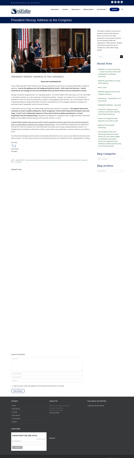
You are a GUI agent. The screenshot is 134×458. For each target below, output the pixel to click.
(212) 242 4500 (36, 2)
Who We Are (16, 409)
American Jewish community (32, 160)
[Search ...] (108, 56)
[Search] (122, 9)
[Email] (47, 377)
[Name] (47, 373)
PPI (13, 160)
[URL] (47, 380)
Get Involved (16, 418)
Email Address (17, 441)
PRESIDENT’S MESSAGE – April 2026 (109, 105)
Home (14, 405)
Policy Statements (76, 160)
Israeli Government (62, 160)
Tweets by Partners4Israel (95, 406)
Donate (14, 422)
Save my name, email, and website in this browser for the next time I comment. (39, 386)
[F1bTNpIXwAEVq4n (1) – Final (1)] (50, 50)
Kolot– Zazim (102, 87)
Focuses (14, 412)
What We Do (16, 415)
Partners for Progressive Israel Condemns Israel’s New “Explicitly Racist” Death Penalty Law (109, 111)
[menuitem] (56, 9)
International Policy (52, 160)
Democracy (43, 160)
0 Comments (18, 162)
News (69, 160)
